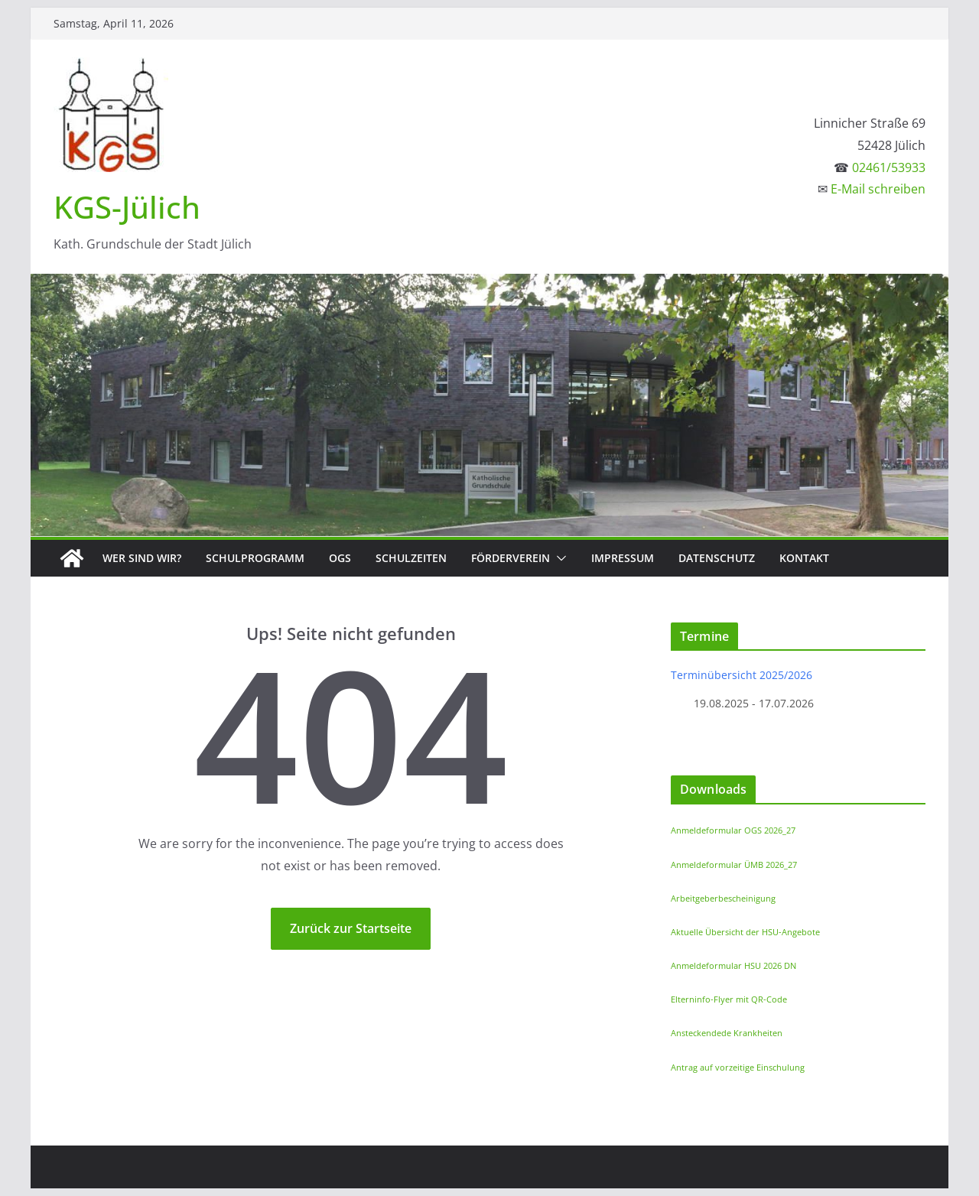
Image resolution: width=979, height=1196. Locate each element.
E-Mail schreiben (878, 188)
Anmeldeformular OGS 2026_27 (733, 830)
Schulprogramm (255, 558)
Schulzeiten (411, 558)
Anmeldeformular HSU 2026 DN (733, 965)
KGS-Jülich (127, 207)
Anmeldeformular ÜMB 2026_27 (734, 864)
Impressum (622, 558)
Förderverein (510, 558)
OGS (340, 558)
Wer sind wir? (141, 558)
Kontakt (804, 558)
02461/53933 (888, 167)
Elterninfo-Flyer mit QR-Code (729, 999)
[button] (558, 558)
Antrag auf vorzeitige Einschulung (738, 1067)
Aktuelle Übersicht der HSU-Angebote (745, 932)
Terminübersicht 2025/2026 (741, 675)
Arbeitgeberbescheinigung (723, 898)
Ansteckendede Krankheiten (726, 1032)
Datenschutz (716, 558)
